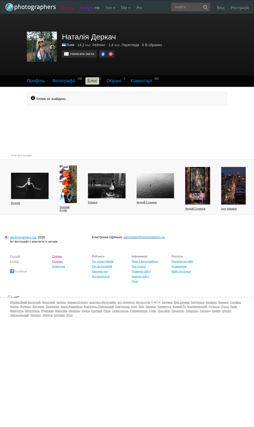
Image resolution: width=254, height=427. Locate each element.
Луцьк (225, 306)
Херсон (226, 310)
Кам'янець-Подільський (99, 306)
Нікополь (74, 310)
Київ (141, 306)
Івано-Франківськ (71, 306)
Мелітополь (32, 310)
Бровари (211, 302)
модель (61, 302)
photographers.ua (23, 237)
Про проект (139, 266)
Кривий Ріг (179, 306)
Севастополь (120, 310)
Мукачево (47, 310)
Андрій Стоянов (147, 202)
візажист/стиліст (77, 302)
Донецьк (25, 306)
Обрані (114, 80)
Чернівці (59, 315)
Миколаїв (61, 310)
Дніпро (14, 306)
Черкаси (35, 315)
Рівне (106, 310)
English (14, 261)
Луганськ (214, 306)
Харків (216, 310)
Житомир (38, 306)
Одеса (85, 310)
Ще (126, 8)
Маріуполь (16, 310)
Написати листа (82, 54)
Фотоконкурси (100, 276)
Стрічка (67, 8)
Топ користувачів (102, 261)
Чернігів (47, 315)
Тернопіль (177, 310)
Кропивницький (197, 306)
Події (135, 281)
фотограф (48, 302)
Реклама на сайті (182, 261)
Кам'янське (122, 306)
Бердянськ (197, 302)
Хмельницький (19, 315)
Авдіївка (167, 302)
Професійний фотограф (25, 302)
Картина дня (100, 271)
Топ (110, 8)
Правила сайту (141, 271)
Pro (139, 8)
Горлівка (235, 302)
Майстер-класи (181, 271)
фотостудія (143, 302)
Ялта (69, 315)
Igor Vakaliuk (229, 208)
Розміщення (179, 266)
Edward (92, 202)
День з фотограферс (145, 261)
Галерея (89, 8)
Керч (134, 306)
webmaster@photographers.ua (144, 237)
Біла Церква (181, 302)
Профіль (36, 80)
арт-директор (126, 302)
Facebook (18, 271)
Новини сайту (140, 276)
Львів (233, 306)
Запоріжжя (52, 306)
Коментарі (141, 80)
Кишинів (151, 306)
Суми (152, 310)
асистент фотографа (102, 302)
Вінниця (223, 302)
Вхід (221, 8)
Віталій (15, 203)
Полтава (96, 310)
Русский (15, 256)
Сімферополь (139, 310)
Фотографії (63, 80)
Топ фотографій (102, 266)
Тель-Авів (163, 310)
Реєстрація (240, 8)
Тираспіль (192, 310)
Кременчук (164, 306)
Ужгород (205, 310)
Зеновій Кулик (64, 209)
